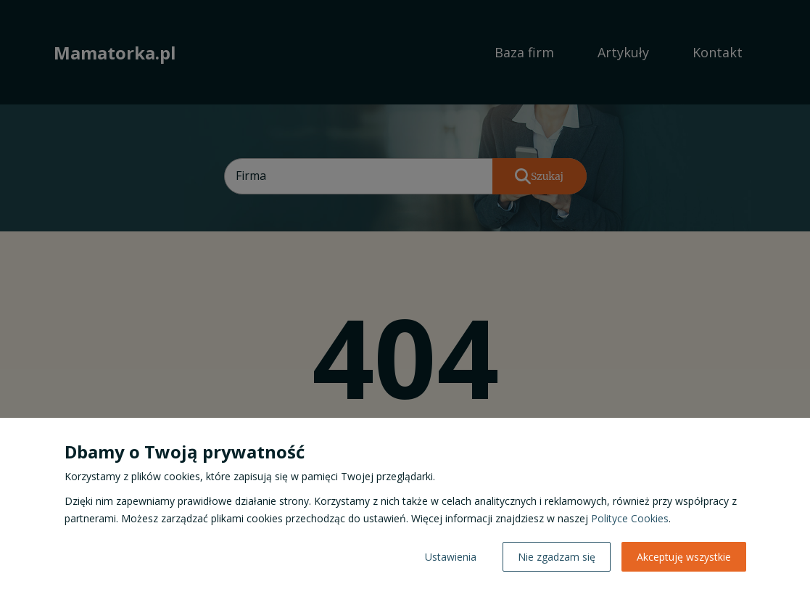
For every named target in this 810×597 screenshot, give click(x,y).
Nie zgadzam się (556, 557)
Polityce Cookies (630, 518)
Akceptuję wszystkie (684, 557)
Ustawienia (450, 557)
